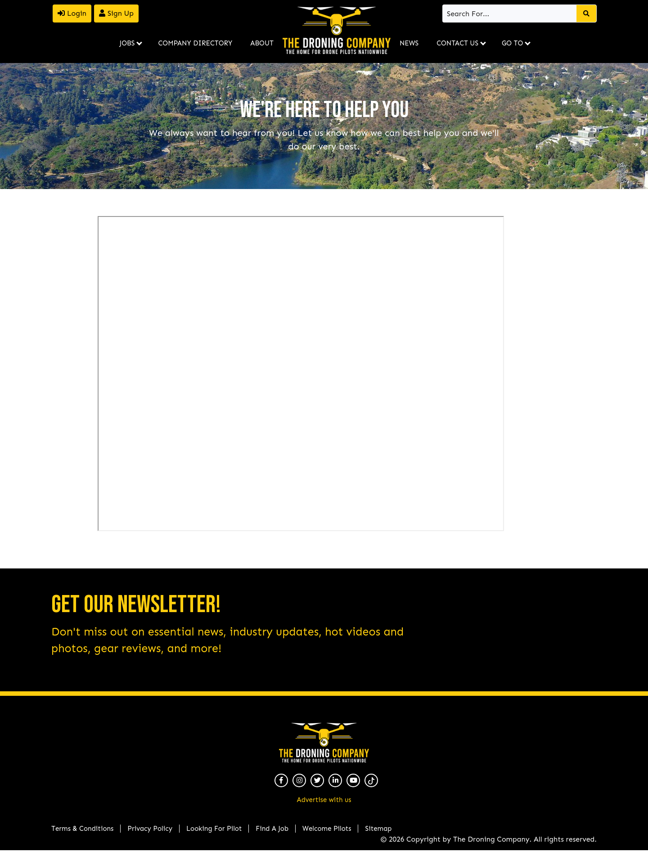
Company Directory (195, 43)
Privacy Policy (149, 829)
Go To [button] (512, 43)
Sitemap (378, 829)
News (409, 43)
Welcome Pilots (326, 829)
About (262, 43)
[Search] (510, 14)
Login (72, 13)
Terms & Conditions (82, 829)
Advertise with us (324, 800)
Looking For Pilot (214, 829)
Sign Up (116, 13)
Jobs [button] (127, 43)
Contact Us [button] (457, 43)
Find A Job (272, 829)
